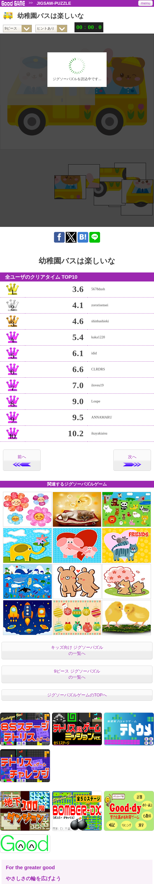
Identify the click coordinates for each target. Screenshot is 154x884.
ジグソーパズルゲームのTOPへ (77, 695)
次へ (132, 460)
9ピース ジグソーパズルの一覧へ (77, 674)
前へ (22, 460)
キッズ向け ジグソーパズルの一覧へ (77, 650)
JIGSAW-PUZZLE (54, 3)
